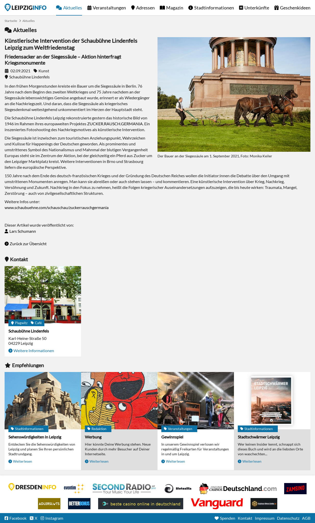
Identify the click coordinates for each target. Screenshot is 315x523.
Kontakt (245, 518)
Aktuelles (72, 7)
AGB (306, 518)
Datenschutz (288, 518)
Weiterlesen (22, 461)
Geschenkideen (295, 7)
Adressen (145, 7)
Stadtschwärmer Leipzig (259, 436)
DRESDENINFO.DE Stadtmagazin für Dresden (32, 487)
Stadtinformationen (214, 7)
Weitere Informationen (34, 350)
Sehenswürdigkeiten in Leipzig (34, 436)
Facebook (18, 518)
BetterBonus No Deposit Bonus (79, 503)
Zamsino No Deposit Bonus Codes (295, 488)
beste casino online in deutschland (140, 503)
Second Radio (124, 488)
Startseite (25, 7)
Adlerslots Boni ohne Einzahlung (49, 503)
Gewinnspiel (172, 436)
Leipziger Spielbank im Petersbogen (238, 488)
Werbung (93, 436)
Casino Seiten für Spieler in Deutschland (178, 488)
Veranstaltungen (109, 7)
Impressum (264, 518)
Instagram (54, 518)
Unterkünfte (256, 7)
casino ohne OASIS (217, 503)
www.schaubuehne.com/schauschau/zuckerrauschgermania (57, 207)
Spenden (227, 518)
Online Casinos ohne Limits (264, 503)
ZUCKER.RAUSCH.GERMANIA (115, 123)
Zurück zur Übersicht (28, 243)
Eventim (74, 488)
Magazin (174, 7)
